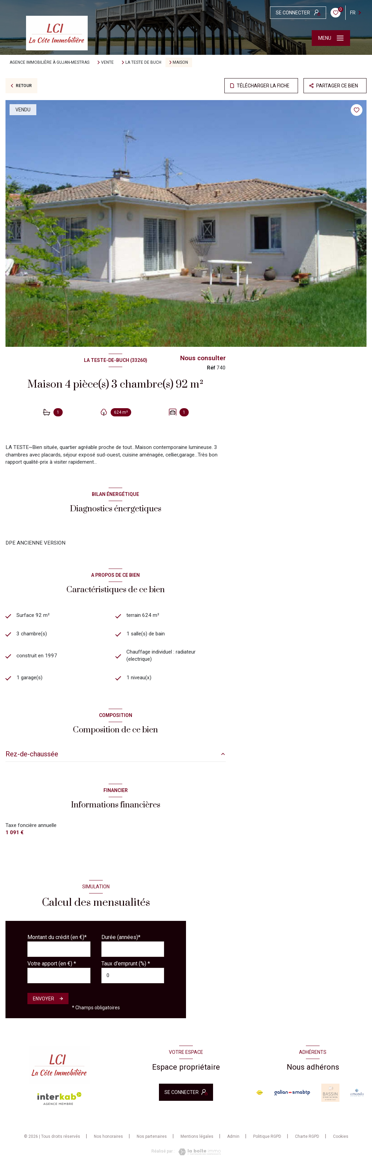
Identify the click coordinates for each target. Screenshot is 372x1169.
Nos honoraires (108, 1136)
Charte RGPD (307, 1136)
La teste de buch (143, 62)
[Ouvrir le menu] (331, 38)
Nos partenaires (152, 1136)
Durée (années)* (120, 937)
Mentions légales (197, 1136)
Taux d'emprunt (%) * (125, 963)
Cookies (340, 1136)
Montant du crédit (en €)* (57, 937)
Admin (233, 1136)
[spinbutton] (132, 975)
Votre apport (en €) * (51, 963)
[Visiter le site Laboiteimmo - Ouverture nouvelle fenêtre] (198, 1151)
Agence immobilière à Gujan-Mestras (49, 62)
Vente (107, 62)
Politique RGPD (267, 1136)
